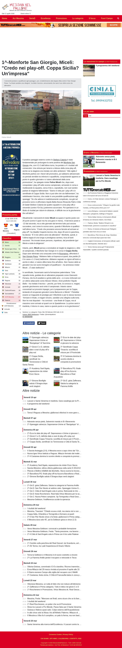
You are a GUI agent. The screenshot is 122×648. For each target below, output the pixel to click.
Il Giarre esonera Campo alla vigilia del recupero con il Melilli (52, 572)
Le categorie (33, 312)
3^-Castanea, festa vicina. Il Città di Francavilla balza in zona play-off (55, 575)
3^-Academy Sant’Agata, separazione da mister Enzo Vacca (39, 371)
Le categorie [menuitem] (77, 18)
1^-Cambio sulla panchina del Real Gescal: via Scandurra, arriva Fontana (57, 543)
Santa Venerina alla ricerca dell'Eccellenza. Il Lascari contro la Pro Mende (58, 624)
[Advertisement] (101, 134)
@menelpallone (50, 314)
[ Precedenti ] (11, 233)
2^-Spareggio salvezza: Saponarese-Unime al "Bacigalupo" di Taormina (39, 340)
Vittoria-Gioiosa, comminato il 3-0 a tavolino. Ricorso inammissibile (55, 567)
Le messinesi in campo (94, 62)
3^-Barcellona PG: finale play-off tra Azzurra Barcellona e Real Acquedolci (58, 474)
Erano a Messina (91, 153)
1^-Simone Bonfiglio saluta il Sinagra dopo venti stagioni (38, 383)
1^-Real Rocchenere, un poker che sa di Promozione (49, 604)
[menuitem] (118, 18)
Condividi (29, 323)
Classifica (6, 238)
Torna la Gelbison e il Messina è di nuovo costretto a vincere (52, 555)
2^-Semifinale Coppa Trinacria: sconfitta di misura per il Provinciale (70, 349)
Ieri (90, 116)
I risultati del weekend (36, 508)
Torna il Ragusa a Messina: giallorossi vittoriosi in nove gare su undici (56, 413)
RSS (79, 638)
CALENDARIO (63, 638)
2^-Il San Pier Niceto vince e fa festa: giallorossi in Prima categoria (55, 517)
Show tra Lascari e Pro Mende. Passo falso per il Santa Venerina (54, 607)
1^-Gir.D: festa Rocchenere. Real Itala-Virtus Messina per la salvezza (56, 494)
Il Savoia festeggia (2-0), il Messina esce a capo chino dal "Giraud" (55, 451)
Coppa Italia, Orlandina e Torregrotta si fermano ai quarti (50, 514)
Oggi (85, 116)
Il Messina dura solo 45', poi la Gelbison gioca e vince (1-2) (51, 520)
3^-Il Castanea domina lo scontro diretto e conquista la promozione (71, 359)
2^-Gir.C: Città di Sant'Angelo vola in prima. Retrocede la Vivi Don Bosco (57, 491)
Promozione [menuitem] (61, 18)
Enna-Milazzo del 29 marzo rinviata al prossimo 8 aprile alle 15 (53, 569)
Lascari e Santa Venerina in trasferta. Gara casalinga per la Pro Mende (56, 401)
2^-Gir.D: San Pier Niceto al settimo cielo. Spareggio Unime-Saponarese (57, 488)
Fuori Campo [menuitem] (107, 18)
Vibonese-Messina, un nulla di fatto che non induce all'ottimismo (54, 584)
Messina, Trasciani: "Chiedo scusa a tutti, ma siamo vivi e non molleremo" (58, 511)
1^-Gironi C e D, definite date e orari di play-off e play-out (39, 349)
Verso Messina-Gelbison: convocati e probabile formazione (51, 529)
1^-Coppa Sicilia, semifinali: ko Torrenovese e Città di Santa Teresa (55, 442)
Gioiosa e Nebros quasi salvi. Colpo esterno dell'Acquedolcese (53, 610)
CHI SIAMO (45, 638)
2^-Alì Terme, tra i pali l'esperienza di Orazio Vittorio (48, 546)
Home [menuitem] (4, 18)
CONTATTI (73, 638)
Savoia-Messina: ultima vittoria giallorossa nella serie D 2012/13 (54, 468)
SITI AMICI (53, 638)
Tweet (41, 323)
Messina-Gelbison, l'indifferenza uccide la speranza (48, 499)
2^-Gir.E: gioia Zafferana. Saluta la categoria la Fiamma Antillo (71, 383)
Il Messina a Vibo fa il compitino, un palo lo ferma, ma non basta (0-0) (56, 615)
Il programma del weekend (38, 404)
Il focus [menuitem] (92, 18)
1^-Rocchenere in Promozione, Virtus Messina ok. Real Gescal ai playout (57, 590)
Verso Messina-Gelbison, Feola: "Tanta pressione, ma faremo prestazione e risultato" (62, 531)
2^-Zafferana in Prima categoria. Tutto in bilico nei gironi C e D (53, 587)
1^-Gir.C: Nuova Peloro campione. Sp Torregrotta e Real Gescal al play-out (58, 497)
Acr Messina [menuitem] (18, 18)
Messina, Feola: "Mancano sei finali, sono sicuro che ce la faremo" (54, 599)
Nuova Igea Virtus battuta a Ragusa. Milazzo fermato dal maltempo (55, 453)
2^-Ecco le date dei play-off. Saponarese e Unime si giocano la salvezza (71, 340)
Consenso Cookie (55, 634)
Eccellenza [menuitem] (45, 18)
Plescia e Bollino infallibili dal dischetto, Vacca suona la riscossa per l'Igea (58, 471)
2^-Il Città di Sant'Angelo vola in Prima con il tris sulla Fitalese (53, 534)
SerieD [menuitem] (32, 18)
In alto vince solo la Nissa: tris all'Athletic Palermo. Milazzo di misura (55, 613)
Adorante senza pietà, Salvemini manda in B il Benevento (51, 422)
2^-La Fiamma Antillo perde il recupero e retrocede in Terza (51, 558)
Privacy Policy (68, 634)
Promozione (89, 171)
